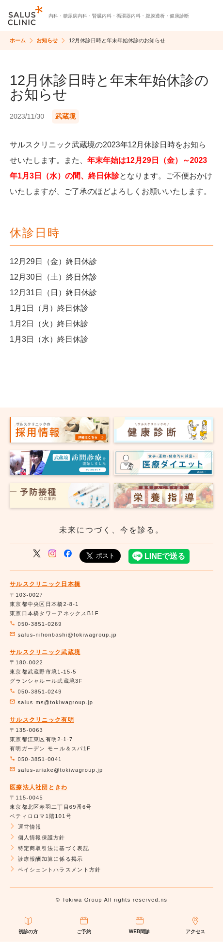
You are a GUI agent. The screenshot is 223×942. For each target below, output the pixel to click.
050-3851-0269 (36, 624)
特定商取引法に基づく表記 (49, 848)
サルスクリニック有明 (42, 719)
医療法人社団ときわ (39, 787)
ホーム (18, 40)
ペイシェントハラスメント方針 (55, 869)
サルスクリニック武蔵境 (45, 652)
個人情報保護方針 (37, 837)
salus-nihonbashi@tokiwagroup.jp (63, 635)
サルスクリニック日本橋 (45, 584)
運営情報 (26, 827)
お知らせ (47, 40)
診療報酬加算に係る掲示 (46, 859)
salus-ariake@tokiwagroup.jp (56, 770)
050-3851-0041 (36, 759)
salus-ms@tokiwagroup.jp (51, 702)
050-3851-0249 (36, 691)
